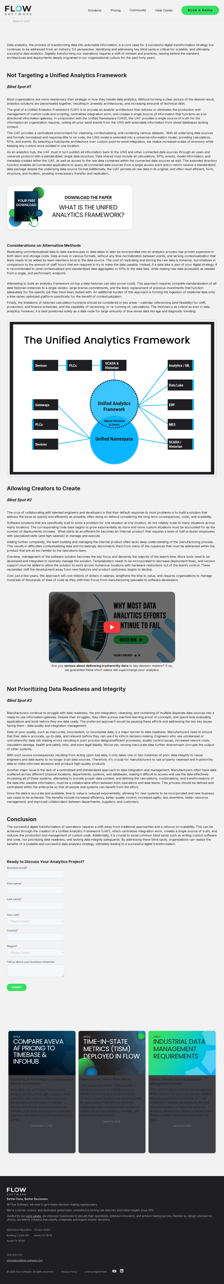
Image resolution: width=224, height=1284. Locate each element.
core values (33, 1216)
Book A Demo (200, 10)
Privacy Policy (69, 1271)
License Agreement (95, 1271)
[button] (94, 10)
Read (41, 1130)
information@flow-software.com (25, 1260)
